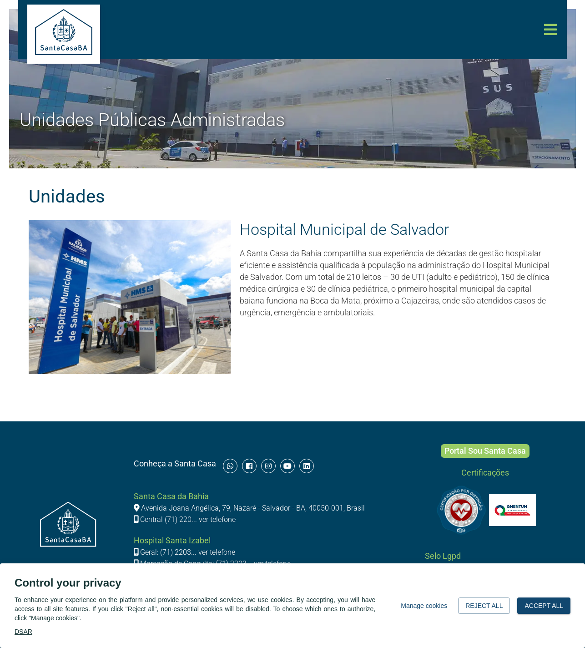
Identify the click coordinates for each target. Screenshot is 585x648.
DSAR (23, 631)
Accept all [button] (543, 605)
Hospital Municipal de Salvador (344, 229)
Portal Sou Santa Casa (485, 451)
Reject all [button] (484, 606)
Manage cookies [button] (424, 605)
